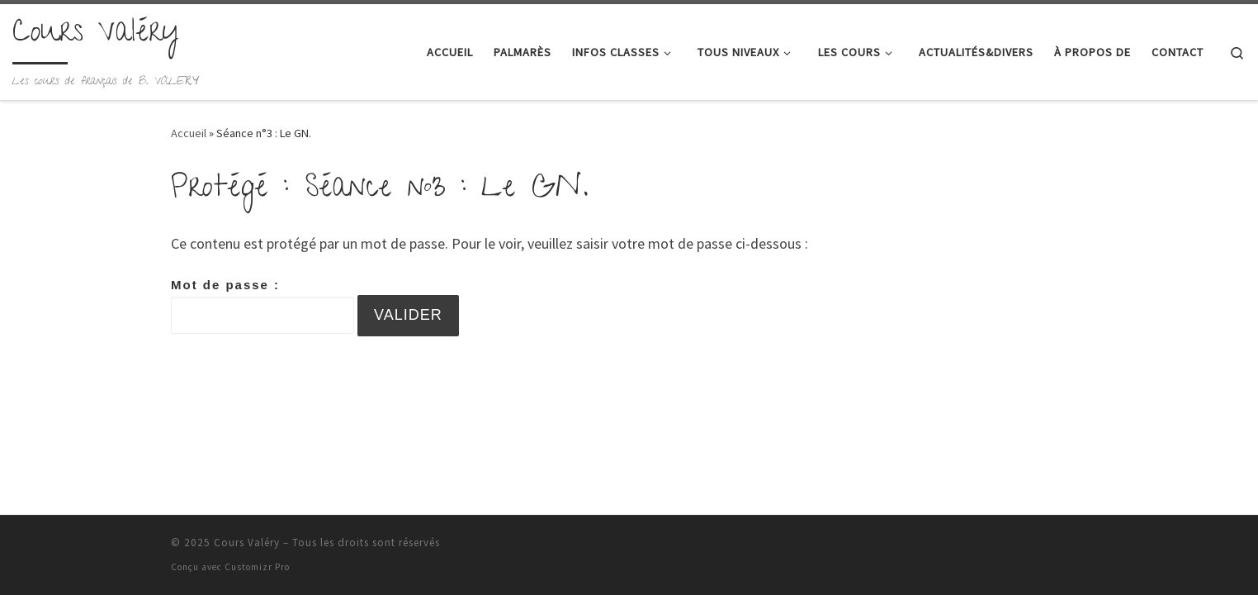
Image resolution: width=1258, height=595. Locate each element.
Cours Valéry (247, 543)
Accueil (188, 133)
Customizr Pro (257, 567)
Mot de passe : (262, 306)
